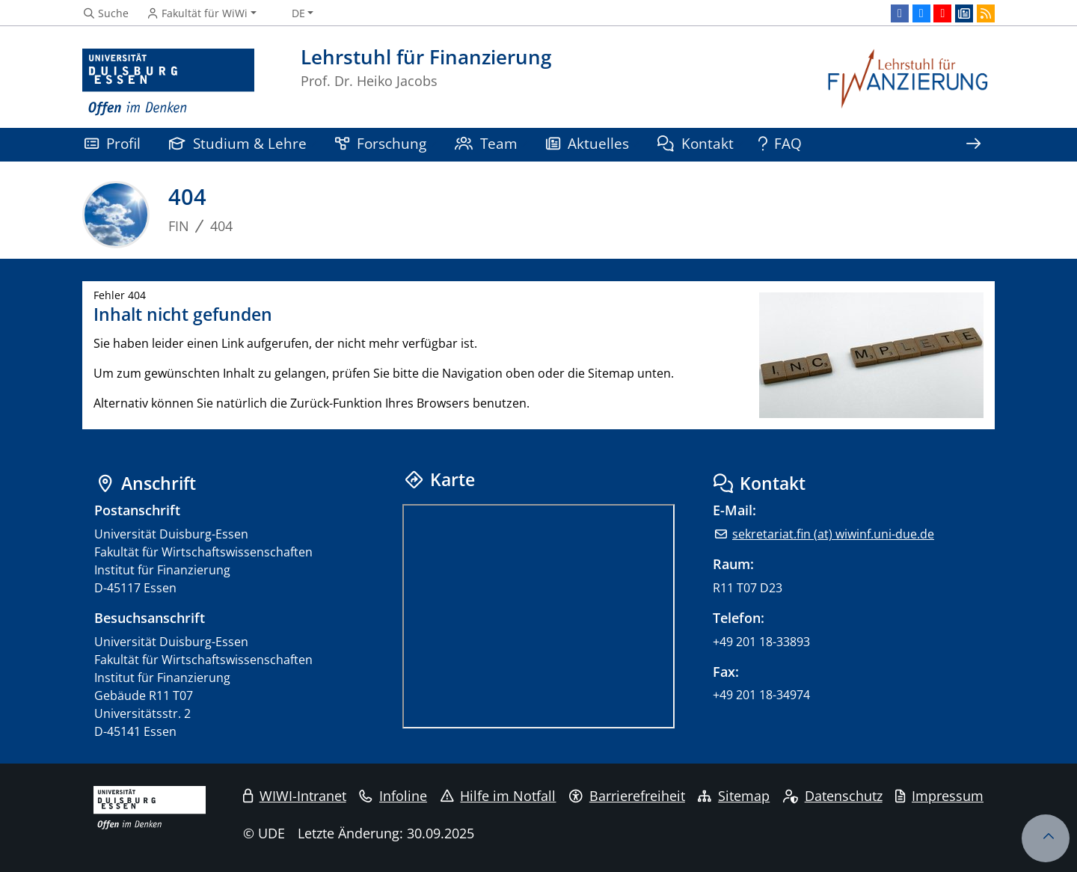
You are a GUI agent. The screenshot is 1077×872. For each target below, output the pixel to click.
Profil (113, 143)
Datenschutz (833, 796)
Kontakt (695, 143)
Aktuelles (587, 143)
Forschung (380, 143)
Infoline (393, 796)
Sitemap (734, 796)
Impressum (939, 796)
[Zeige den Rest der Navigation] (973, 145)
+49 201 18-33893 (761, 641)
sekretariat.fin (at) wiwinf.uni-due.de (833, 534)
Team (486, 143)
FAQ (780, 143)
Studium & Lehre (238, 143)
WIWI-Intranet (294, 796)
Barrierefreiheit (627, 796)
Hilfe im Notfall (498, 796)
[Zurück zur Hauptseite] (909, 83)
